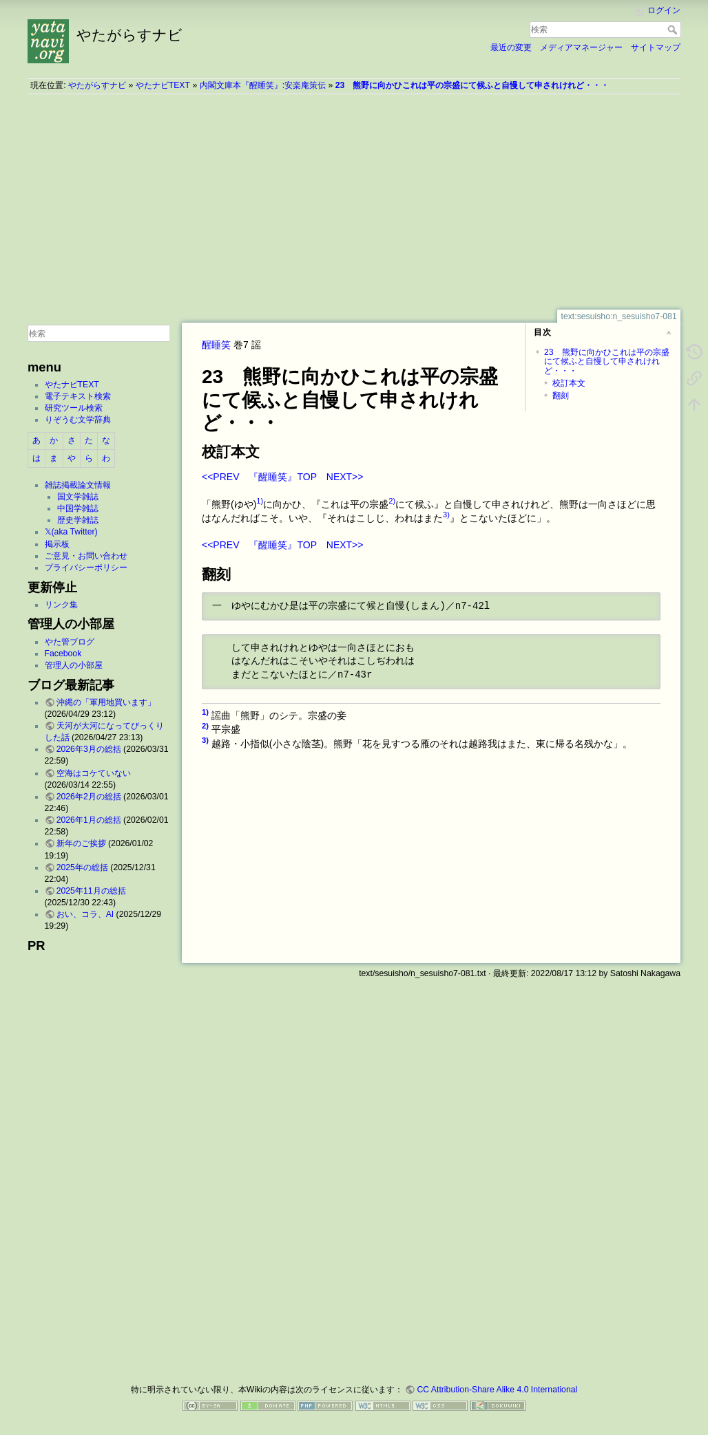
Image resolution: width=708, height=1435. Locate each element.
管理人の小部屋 (74, 665)
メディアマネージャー (581, 47)
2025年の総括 (82, 867)
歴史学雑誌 (77, 520)
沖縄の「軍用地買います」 (106, 702)
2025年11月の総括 (91, 891)
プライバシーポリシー (86, 567)
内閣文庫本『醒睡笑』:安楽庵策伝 (263, 85)
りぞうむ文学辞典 (78, 419)
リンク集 (61, 604)
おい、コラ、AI (85, 914)
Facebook (63, 653)
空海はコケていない (93, 773)
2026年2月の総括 (88, 796)
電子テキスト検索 (78, 396)
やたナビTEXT (163, 85)
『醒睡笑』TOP (282, 476)
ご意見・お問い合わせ (86, 556)
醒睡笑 (216, 344)
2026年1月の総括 (88, 820)
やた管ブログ (69, 642)
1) (259, 501)
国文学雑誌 (77, 496)
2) (391, 501)
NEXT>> (345, 476)
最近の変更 (511, 47)
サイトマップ (655, 47)
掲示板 (57, 544)
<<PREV (220, 476)
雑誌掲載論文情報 (78, 485)
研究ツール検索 (74, 408)
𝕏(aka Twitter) (71, 532)
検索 (673, 29)
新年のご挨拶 (81, 843)
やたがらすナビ (97, 85)
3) (446, 514)
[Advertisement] (354, 201)
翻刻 (560, 395)
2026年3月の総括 (88, 749)
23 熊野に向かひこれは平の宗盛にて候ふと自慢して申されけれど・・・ (472, 85)
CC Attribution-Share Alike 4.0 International (497, 1389)
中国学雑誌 (77, 508)
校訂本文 (568, 383)
